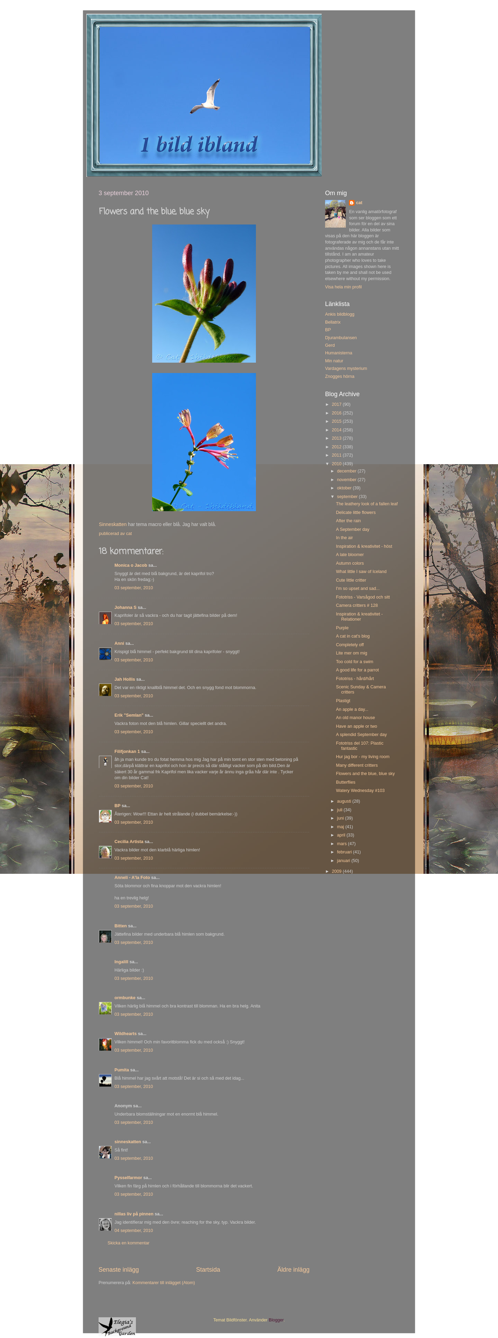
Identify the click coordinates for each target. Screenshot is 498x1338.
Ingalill (121, 961)
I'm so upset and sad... (357, 588)
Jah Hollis (124, 679)
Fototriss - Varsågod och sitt (363, 597)
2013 (337, 438)
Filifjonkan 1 (127, 751)
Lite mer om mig (351, 653)
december (347, 471)
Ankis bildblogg (339, 314)
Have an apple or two (356, 726)
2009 (337, 871)
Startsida (208, 1269)
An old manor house (355, 717)
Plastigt (343, 700)
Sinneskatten (113, 524)
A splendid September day (361, 734)
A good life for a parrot (357, 670)
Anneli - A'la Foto (132, 877)
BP (117, 805)
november (347, 479)
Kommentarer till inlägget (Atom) (163, 1282)
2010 (337, 463)
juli (340, 809)
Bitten (120, 926)
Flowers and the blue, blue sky (365, 773)
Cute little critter (351, 580)
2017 (337, 404)
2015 (337, 421)
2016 (337, 413)
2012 (337, 447)
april (342, 835)
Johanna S (125, 607)
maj (341, 826)
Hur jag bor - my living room (362, 756)
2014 (337, 430)
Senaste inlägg (119, 1269)
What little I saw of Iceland (361, 571)
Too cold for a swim (354, 661)
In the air (344, 537)
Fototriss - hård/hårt (355, 678)
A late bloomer (350, 554)
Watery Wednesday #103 (360, 790)
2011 (337, 455)
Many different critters (357, 765)
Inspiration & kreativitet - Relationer (359, 617)
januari (344, 860)
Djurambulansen (341, 337)
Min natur (334, 361)
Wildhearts (125, 1033)
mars (342, 843)
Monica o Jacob (130, 565)
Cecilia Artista (129, 841)
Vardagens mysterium (346, 368)
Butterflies (345, 782)
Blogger (276, 1320)
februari (345, 852)
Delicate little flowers (356, 512)
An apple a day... (352, 709)
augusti (344, 801)
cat (359, 202)
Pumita (121, 1070)
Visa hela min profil (343, 287)
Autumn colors (350, 563)
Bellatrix (333, 322)
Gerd (330, 345)
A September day (352, 529)
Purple (342, 627)
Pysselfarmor (128, 1177)
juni (341, 818)
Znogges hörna (339, 376)
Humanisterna (338, 353)
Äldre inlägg (293, 1269)
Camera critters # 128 (357, 605)
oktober (345, 488)
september (348, 496)
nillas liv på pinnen (134, 1214)
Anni (119, 643)
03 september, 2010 (133, 587)
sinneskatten (127, 1141)
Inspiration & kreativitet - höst (364, 546)
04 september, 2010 (133, 1230)
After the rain (348, 520)
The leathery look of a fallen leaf (367, 503)
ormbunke (125, 997)
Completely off (349, 644)
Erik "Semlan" (129, 715)
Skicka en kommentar (128, 1243)
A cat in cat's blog (353, 636)
